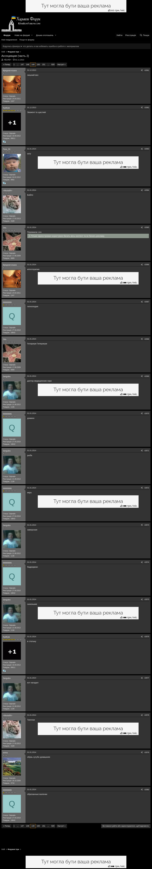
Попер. (8, 64)
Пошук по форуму (26, 40)
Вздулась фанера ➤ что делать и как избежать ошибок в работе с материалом (41, 46)
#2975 (147, 599)
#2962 (147, 108)
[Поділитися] (142, 70)
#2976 (147, 637)
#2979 (147, 752)
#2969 (147, 376)
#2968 (147, 339)
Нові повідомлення (9, 40)
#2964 (147, 190)
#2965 (147, 227)
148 (27, 64)
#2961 (147, 70)
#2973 (147, 525)
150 (38, 64)
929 (52, 64)
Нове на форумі (22, 35)
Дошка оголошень (44, 35)
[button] (32, 35)
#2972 (147, 488)
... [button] (17, 64)
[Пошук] (144, 35)
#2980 (147, 790)
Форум (6, 35)
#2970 (147, 413)
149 (32, 64)
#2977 (147, 678)
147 (22, 64)
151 (43, 64)
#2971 (147, 451)
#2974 (147, 562)
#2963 (147, 149)
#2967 (147, 302)
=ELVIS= (7, 60)
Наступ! (60, 64)
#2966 (147, 265)
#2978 (147, 715)
